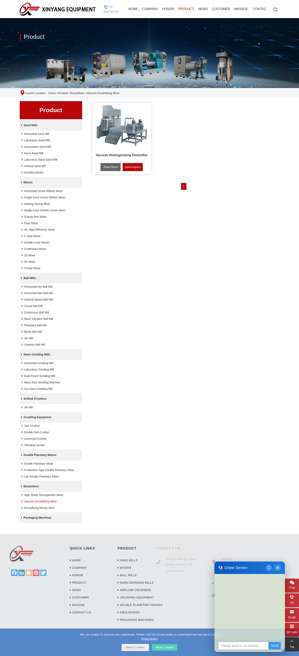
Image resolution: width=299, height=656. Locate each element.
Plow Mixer (29, 223)
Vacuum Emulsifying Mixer (38, 501)
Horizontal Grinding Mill (36, 363)
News (203, 12)
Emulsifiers (77, 93)
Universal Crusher (33, 438)
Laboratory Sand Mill (35, 140)
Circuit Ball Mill (31, 306)
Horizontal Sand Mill (34, 134)
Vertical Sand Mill (33, 166)
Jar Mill (26, 338)
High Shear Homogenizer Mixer (41, 495)
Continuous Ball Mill (34, 312)
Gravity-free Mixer (33, 216)
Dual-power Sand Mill (35, 146)
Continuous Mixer (33, 249)
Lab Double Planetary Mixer (39, 476)
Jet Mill (26, 407)
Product (186, 12)
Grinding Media (31, 172)
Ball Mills (28, 278)
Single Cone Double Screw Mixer (42, 210)
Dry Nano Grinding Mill (36, 388)
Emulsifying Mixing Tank (37, 507)
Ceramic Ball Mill (32, 344)
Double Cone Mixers (35, 242)
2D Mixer (27, 255)
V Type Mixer (30, 236)
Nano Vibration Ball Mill (36, 318)
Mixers (26, 182)
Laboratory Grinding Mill (37, 369)
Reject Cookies (135, 647)
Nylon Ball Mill (31, 331)
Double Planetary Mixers (38, 455)
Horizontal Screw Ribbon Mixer (41, 191)
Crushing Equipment (36, 417)
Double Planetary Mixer (37, 463)
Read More (110, 167)
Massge (241, 9)
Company (150, 9)
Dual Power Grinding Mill (37, 376)
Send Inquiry (133, 167)
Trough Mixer (30, 268)
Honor (168, 9)
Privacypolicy (149, 638)
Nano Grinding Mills (35, 354)
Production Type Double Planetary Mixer (47, 470)
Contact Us (259, 12)
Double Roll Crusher (35, 432)
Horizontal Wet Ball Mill (36, 293)
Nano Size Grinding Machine (40, 382)
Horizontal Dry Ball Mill (36, 286)
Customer (221, 12)
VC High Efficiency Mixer (37, 229)
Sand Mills (29, 125)
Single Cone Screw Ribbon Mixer (42, 197)
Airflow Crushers (33, 398)
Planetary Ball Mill (33, 325)
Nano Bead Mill (31, 153)
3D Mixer (27, 261)
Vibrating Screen (32, 445)
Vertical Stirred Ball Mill (36, 299)
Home (133, 9)
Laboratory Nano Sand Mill (39, 159)
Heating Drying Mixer (35, 203)
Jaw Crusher (30, 425)
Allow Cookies (165, 647)
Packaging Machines (36, 517)
